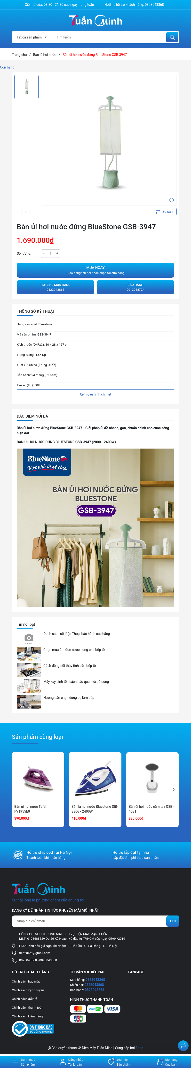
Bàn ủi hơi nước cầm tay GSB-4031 (151, 809)
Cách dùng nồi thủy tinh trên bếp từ (69, 666)
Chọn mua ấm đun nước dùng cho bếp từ (74, 650)
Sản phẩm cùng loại (37, 736)
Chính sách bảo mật (26, 981)
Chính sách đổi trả (24, 999)
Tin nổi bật (26, 624)
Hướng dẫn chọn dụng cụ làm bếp (68, 698)
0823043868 (154, 5)
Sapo (139, 1048)
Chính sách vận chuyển (28, 990)
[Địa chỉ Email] (95, 921)
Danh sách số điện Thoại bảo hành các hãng (76, 634)
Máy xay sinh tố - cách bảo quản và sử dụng (76, 682)
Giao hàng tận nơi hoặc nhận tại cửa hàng (95, 270)
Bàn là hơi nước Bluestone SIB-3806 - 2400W (95, 809)
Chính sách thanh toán (27, 1007)
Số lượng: (24, 253)
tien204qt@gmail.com (34, 953)
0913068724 (135, 286)
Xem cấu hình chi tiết (95, 394)
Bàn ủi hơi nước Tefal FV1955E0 (30, 809)
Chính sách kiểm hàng (27, 1016)
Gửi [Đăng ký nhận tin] (173, 921)
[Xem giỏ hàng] (167, 1062)
